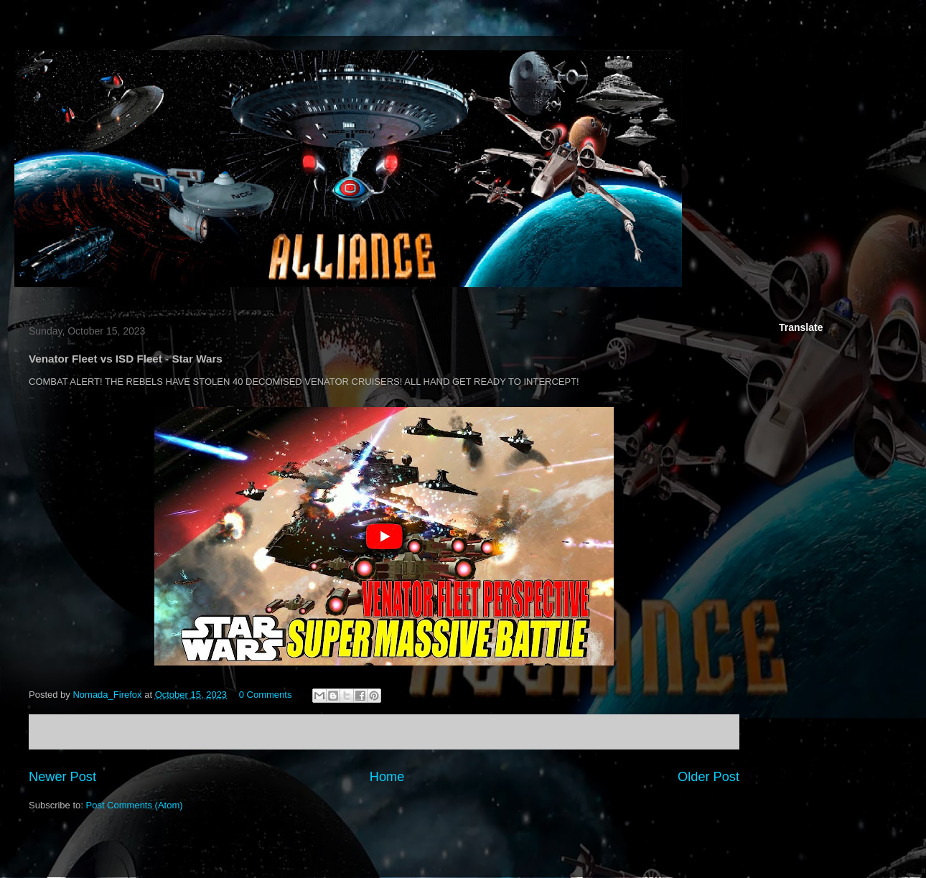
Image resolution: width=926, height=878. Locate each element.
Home (387, 777)
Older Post (708, 777)
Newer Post (62, 777)
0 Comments (265, 694)
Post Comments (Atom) (134, 805)
